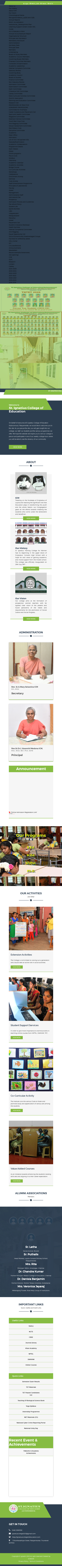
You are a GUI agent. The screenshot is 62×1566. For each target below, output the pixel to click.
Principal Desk (14, 47)
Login (25, 4)
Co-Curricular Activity (22, 1095)
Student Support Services (25, 1025)
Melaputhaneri (14, 216)
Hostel (11, 220)
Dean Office (13, 135)
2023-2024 (12, 271)
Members (12, 50)
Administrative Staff (16, 195)
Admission (13, 137)
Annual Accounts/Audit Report (20, 34)
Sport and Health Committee (19, 114)
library (11, 151)
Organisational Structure (17, 36)
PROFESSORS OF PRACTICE (19, 105)
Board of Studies (15, 77)
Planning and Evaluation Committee (22, 100)
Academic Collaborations (18, 144)
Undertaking (13, 52)
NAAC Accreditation (16, 22)
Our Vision (12, 13)
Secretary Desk (14, 45)
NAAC (43, 4)
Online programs (15, 153)
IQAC (11, 259)
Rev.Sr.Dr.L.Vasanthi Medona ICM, (27, 748)
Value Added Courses (22, 1168)
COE (10, 257)
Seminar (12, 179)
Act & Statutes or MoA (17, 31)
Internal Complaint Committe (19, 68)
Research (12, 262)
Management (14, 193)
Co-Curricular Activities (17, 169)
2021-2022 (12, 275)
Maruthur (12, 218)
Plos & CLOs (13, 156)
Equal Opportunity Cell (17, 234)
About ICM (13, 11)
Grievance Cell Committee (18, 91)
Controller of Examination (18, 64)
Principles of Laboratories (18, 186)
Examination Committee (18, 87)
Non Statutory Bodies (16, 82)
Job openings (14, 255)
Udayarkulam (14, 213)
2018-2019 (12, 282)
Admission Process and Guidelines (21, 202)
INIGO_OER (34, 4)
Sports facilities (14, 209)
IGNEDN (31, 1559)
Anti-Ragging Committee (18, 123)
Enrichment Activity (16, 176)
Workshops (13, 172)
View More (17, 447)
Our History (13, 8)
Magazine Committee (17, 116)
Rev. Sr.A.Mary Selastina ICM (24, 687)
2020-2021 (12, 278)
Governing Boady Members (19, 59)
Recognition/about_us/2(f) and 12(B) (21, 17)
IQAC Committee (15, 89)
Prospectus (13, 199)
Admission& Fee (14, 197)
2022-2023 (12, 273)
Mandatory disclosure (16, 40)
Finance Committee (16, 80)
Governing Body (15, 73)
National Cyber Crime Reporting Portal (31, 1423)
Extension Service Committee (19, 119)
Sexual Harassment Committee (20, 126)
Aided (11, 190)
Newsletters (13, 250)
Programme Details (16, 146)
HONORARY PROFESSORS (18, 107)
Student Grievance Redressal (19, 225)
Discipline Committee (17, 130)
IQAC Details (13, 149)
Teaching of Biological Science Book (31, 1400)
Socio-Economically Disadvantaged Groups (24, 236)
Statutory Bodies (15, 70)
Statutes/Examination (16, 142)
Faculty (11, 188)
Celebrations (13, 174)
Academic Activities (16, 165)
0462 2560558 (15, 1530)
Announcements (15, 248)
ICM (17, 498)
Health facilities (14, 227)
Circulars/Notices (15, 245)
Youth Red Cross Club (16, 121)
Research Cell (14, 103)
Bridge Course (14, 167)
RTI (10, 243)
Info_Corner (13, 241)
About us (12, 6)
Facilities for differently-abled (19, 239)
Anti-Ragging (13, 232)
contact (11, 264)
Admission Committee (17, 84)
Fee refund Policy (15, 204)
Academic (12, 133)
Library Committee (15, 93)
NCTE (50, 4)
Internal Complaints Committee (20, 229)
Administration (14, 43)
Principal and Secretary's (17, 38)
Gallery (11, 266)
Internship (12, 160)
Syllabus (12, 158)
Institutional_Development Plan (20, 24)
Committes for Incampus (18, 110)
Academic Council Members (19, 57)
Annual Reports (14, 20)
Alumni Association (16, 98)
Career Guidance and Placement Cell (22, 112)
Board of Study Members (18, 54)
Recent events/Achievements (19, 252)
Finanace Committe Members (19, 61)
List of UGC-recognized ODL (19, 140)
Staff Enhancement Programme (20, 183)
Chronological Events (16, 15)
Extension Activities (21, 954)
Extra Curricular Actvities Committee (22, 96)
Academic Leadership (17, 66)
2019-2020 (12, 280)
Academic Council (15, 75)
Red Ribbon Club (15, 128)
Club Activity (13, 181)
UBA (10, 211)
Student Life (13, 206)
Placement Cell (14, 222)
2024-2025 (13, 269)
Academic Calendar (16, 163)
